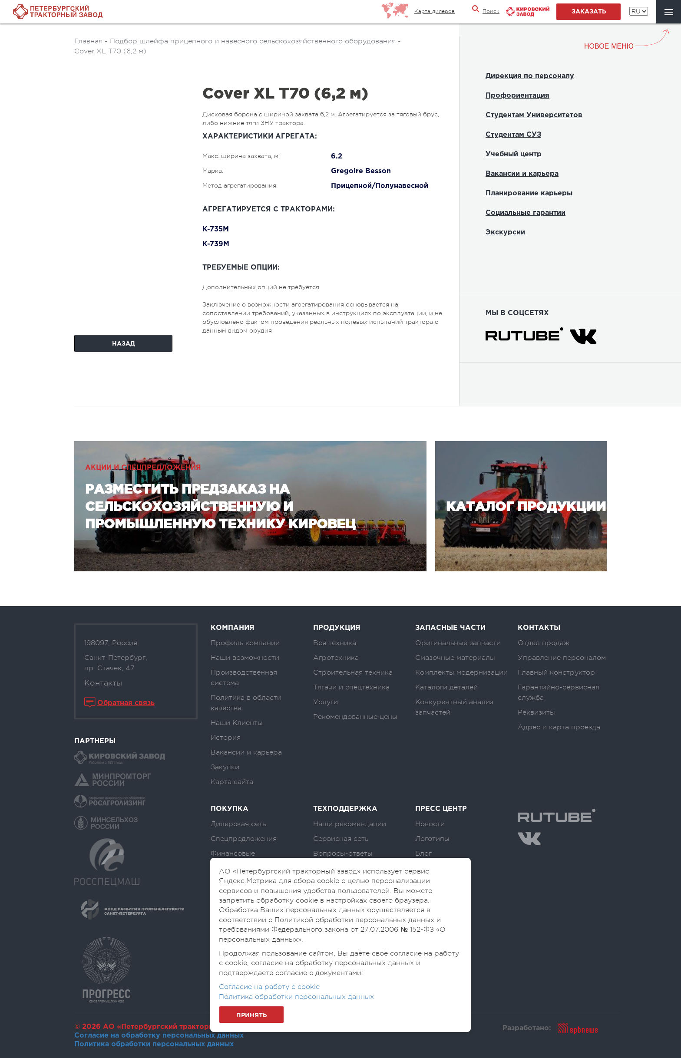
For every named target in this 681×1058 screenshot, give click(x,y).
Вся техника (334, 643)
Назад (123, 343)
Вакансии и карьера (522, 174)
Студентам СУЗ (513, 135)
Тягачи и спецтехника (351, 687)
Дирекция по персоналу (530, 76)
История (226, 738)
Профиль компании (245, 643)
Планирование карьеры (529, 193)
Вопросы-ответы (343, 853)
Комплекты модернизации (461, 672)
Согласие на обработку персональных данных (159, 1035)
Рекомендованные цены (355, 717)
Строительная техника (353, 672)
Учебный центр (514, 154)
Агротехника (336, 658)
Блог (423, 853)
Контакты (103, 683)
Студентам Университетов (534, 115)
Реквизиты (536, 712)
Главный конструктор (556, 672)
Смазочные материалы (455, 658)
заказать (589, 11)
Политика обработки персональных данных (154, 1044)
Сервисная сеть (340, 839)
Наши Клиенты (237, 723)
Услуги (325, 702)
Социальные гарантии (525, 213)
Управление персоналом (562, 658)
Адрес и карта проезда (559, 727)
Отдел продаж (543, 643)
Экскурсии (505, 232)
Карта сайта (232, 782)
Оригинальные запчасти (458, 643)
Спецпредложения (244, 839)
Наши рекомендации (349, 824)
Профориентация (517, 95)
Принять (251, 1015)
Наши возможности (245, 658)
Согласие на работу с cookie (269, 987)
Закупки (225, 767)
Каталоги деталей (446, 687)
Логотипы (432, 839)
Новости (430, 824)
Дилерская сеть (238, 824)
